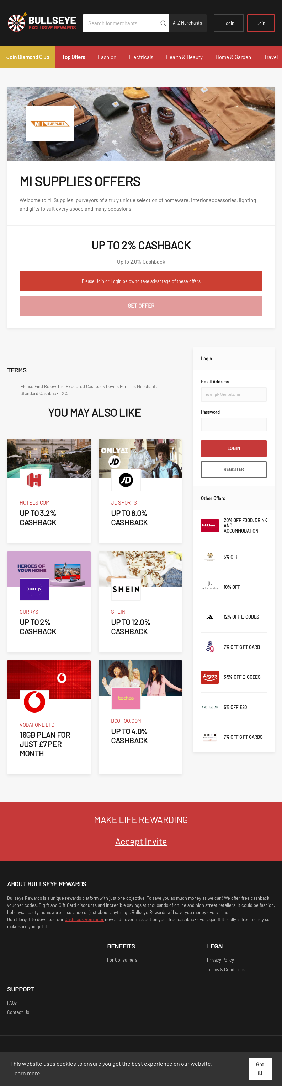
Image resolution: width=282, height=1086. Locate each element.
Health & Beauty (184, 57)
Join (261, 23)
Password (210, 412)
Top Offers (73, 57)
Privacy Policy (220, 960)
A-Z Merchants (187, 23)
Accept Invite (141, 840)
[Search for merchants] (120, 23)
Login (228, 23)
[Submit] (163, 23)
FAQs (12, 1003)
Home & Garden (233, 57)
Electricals (141, 57)
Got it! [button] (260, 1068)
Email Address (215, 382)
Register (234, 469)
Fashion (107, 57)
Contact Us (18, 1012)
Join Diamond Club (27, 57)
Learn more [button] (25, 1073)
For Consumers (122, 960)
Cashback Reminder (84, 919)
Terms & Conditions (226, 969)
